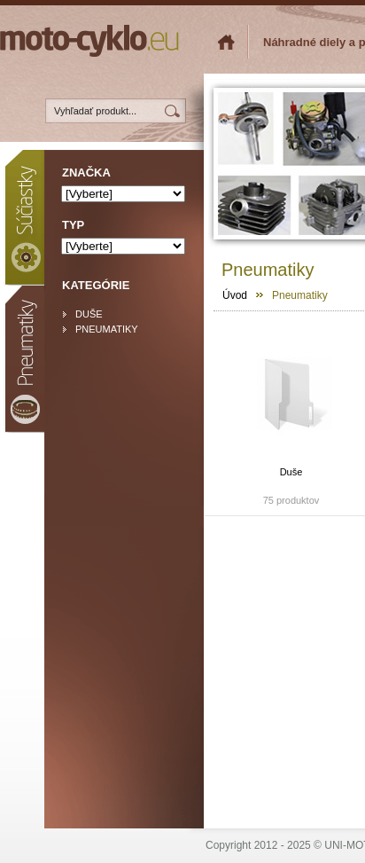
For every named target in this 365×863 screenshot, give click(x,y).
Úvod (234, 295)
